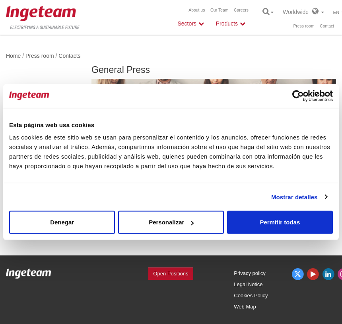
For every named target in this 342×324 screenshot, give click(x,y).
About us (196, 10)
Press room (303, 26)
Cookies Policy (251, 295)
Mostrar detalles (294, 196)
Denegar (62, 222)
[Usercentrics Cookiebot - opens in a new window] (298, 96)
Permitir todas (280, 222)
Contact (327, 26)
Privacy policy (249, 273)
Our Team (219, 10)
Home (13, 56)
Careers (241, 10)
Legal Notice (248, 284)
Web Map (245, 307)
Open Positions (170, 274)
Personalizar (171, 222)
